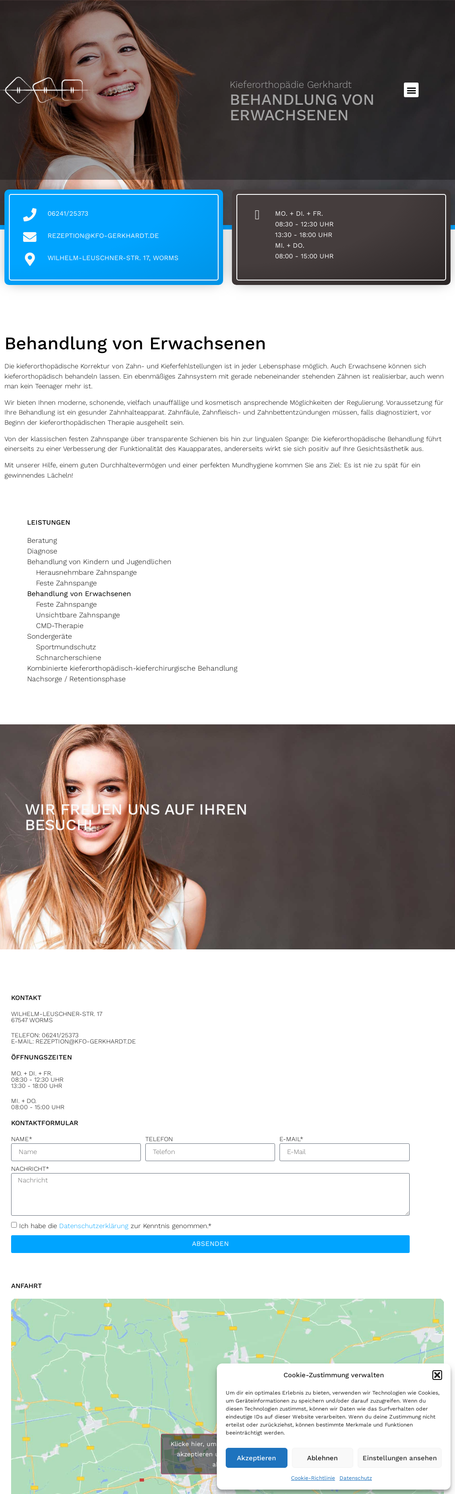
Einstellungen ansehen (400, 1458)
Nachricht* (30, 1169)
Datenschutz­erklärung (93, 1225)
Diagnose (42, 551)
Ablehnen (322, 1458)
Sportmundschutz (66, 647)
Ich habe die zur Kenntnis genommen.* (115, 1225)
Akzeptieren (256, 1458)
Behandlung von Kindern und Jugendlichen (99, 561)
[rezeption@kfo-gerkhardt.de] (29, 237)
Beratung (42, 540)
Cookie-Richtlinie (313, 1478)
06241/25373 (68, 213)
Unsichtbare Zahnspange (78, 615)
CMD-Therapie (60, 625)
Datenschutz (355, 1478)
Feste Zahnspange (66, 583)
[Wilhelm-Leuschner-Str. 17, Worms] (29, 259)
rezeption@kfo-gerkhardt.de (103, 236)
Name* (21, 1139)
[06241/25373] (29, 214)
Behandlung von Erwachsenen (79, 593)
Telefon (159, 1139)
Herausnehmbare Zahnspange (86, 572)
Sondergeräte (49, 636)
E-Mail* (291, 1139)
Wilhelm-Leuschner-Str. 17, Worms (113, 258)
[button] (437, 1375)
